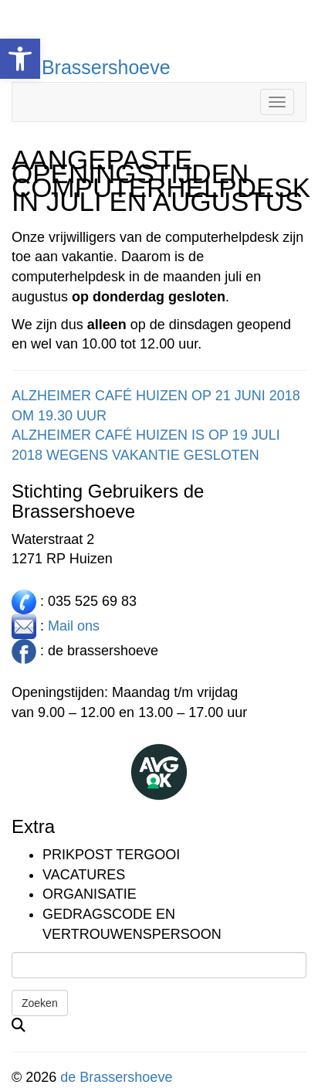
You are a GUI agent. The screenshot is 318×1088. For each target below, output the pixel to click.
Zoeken (40, 1003)
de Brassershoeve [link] (116, 1077)
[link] (20, 59)
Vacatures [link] (83, 874)
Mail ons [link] (74, 625)
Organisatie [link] (89, 894)
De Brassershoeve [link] (91, 67)
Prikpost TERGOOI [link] (111, 854)
